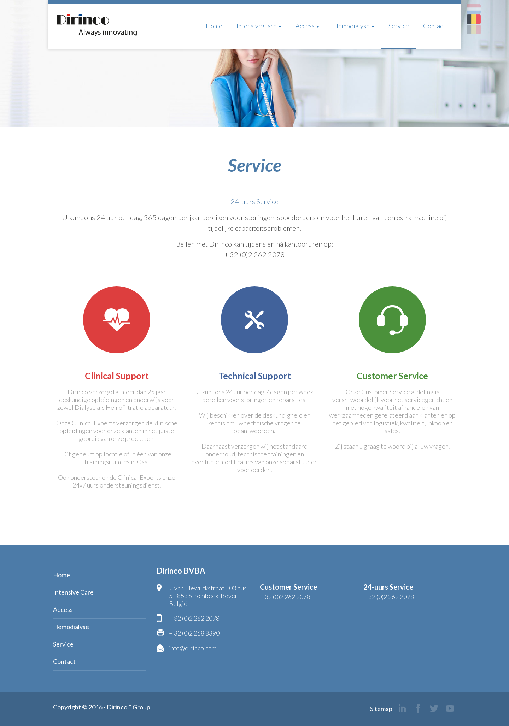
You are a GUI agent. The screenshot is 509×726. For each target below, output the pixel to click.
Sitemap (381, 709)
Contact (434, 26)
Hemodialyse (353, 26)
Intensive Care (258, 26)
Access (307, 26)
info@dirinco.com (192, 648)
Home (214, 26)
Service (398, 26)
